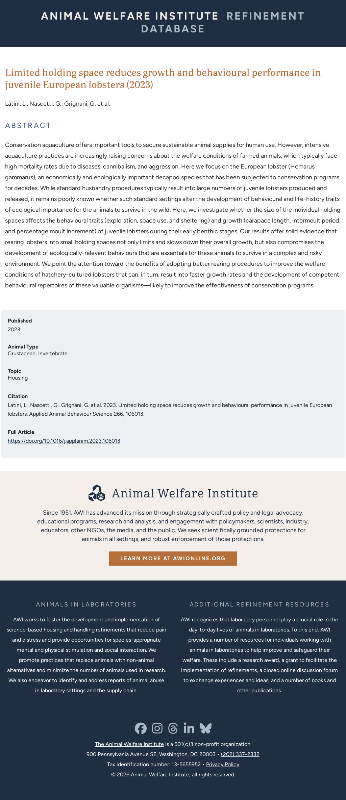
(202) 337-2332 (240, 754)
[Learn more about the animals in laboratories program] (86, 604)
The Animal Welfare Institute (129, 744)
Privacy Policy (222, 764)
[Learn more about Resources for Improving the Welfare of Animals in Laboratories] (260, 604)
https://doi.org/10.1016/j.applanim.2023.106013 (64, 441)
